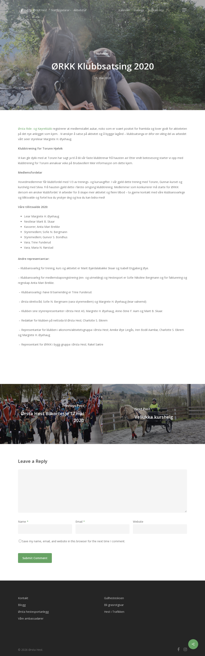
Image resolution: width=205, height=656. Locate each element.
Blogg (22, 605)
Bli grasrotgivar (114, 605)
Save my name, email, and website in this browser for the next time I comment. (73, 541)
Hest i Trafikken (114, 612)
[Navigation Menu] (184, 10)
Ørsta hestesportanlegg (33, 612)
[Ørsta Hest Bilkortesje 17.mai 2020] (51, 414)
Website (138, 521)
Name (23, 521)
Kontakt (23, 598)
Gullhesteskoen (114, 598)
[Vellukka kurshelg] (153, 414)
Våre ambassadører (30, 618)
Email (80, 521)
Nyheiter (102, 53)
